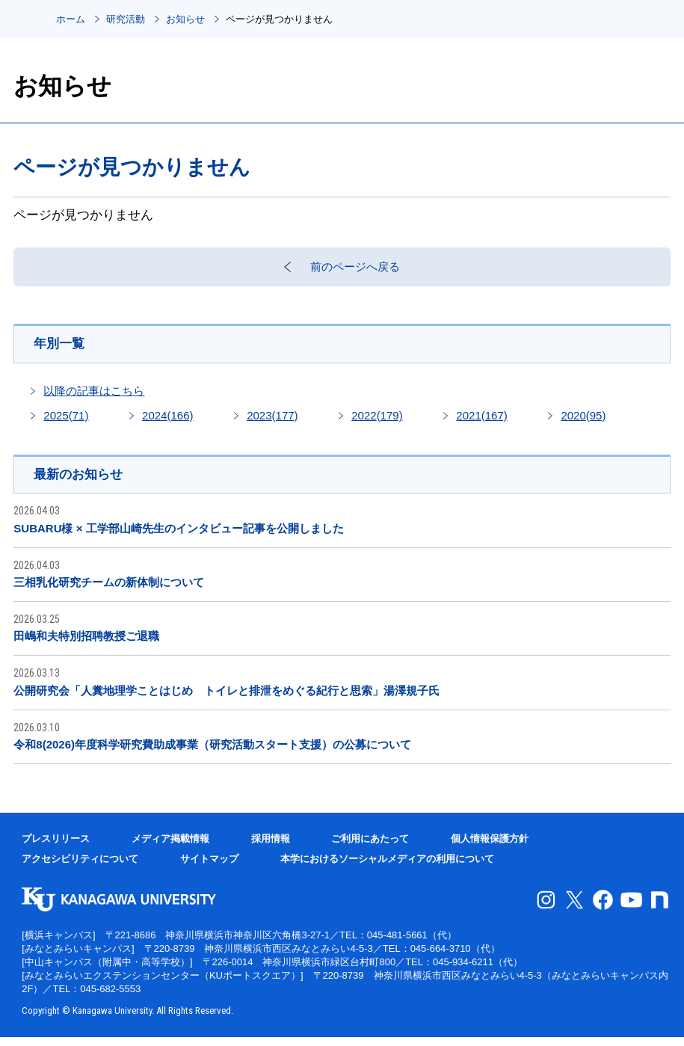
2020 (583, 422)
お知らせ (185, 19)
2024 (167, 422)
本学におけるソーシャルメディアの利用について (387, 867)
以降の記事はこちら (93, 398)
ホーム (70, 19)
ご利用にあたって (370, 847)
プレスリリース (56, 847)
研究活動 (125, 19)
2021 (481, 422)
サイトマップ (209, 867)
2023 (272, 422)
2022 (376, 422)
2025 (65, 422)
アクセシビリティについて (80, 867)
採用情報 (270, 847)
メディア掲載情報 (170, 847)
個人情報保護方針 (490, 847)
